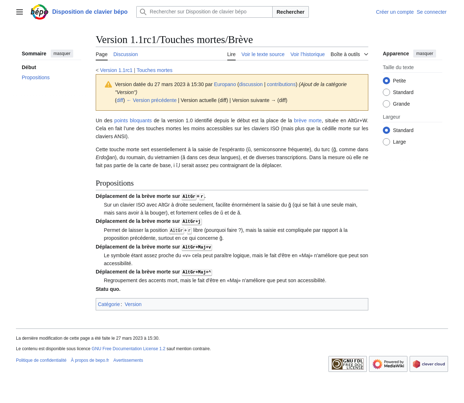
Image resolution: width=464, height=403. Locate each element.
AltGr (189, 196)
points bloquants (133, 120)
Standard (403, 92)
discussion (250, 84)
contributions (281, 84)
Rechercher (290, 12)
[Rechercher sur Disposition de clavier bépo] (204, 12)
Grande (401, 104)
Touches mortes (155, 70)
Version (133, 303)
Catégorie (109, 303)
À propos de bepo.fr (90, 359)
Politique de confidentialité (41, 359)
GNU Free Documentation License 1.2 (128, 347)
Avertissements (128, 359)
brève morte (308, 120)
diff (120, 100)
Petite (399, 81)
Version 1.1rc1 (116, 70)
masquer (62, 53)
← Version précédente (152, 100)
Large (399, 142)
